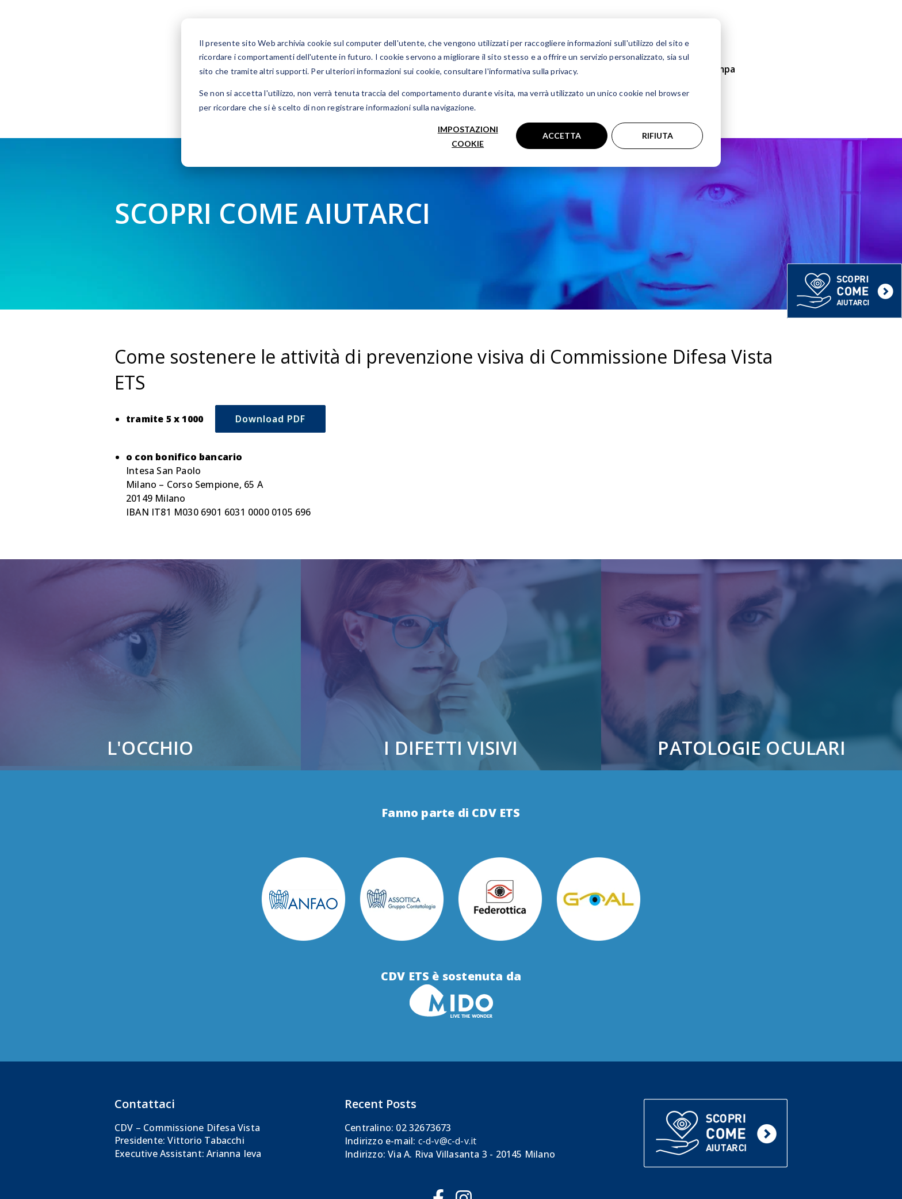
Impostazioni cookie (468, 136)
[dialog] (451, 92)
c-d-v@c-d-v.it (447, 1072)
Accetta (561, 135)
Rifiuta (657, 135)
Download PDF (270, 349)
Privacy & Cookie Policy (549, 1168)
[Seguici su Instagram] (463, 1129)
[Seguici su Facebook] (438, 1129)
